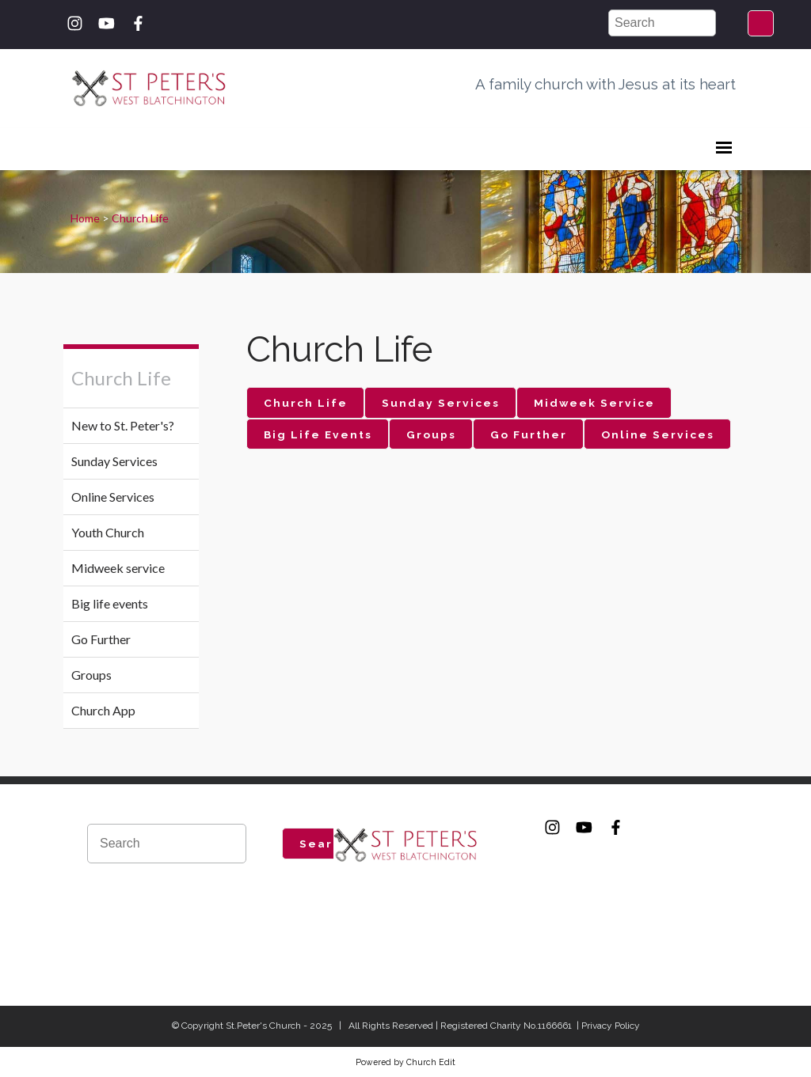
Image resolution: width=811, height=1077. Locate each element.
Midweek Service (594, 402)
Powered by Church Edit (405, 1062)
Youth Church (107, 532)
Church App (103, 710)
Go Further (101, 639)
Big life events (109, 603)
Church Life (140, 218)
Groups (91, 674)
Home (85, 218)
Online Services (112, 496)
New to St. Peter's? (122, 425)
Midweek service (118, 567)
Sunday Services (114, 460)
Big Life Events (318, 434)
